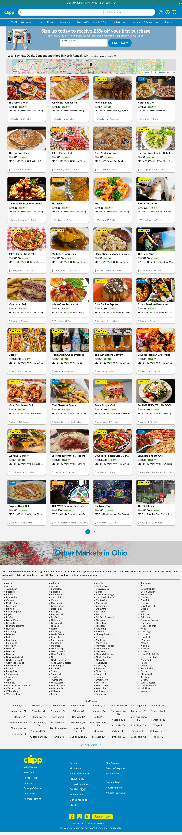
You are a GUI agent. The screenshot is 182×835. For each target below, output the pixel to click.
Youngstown (101, 694)
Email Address (70, 40)
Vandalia (9, 683)
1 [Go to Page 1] (87, 532)
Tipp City (55, 677)
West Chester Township (17, 685)
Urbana (143, 680)
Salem (53, 671)
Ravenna (99, 668)
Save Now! (120, 42)
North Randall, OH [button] (76, 55)
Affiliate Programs (115, 793)
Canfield (143, 597)
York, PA (158, 737)
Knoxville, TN (99, 705)
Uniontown (100, 680)
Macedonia (56, 640)
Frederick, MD (78, 705)
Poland (143, 666)
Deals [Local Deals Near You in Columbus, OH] (40, 22)
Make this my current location (103, 56)
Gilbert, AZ (78, 711)
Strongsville (145, 674)
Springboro (11, 674)
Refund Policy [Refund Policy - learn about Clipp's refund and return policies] (77, 779)
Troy (7, 680)
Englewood (56, 614)
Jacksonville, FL (78, 737)
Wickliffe (144, 688)
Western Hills (12, 688)
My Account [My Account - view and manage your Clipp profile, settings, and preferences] (76, 768)
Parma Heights (12, 666)
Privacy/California (33, 788)
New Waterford (13, 657)
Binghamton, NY (18, 722)
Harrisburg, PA (78, 722)
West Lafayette (58, 685)
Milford (143, 648)
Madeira (99, 640)
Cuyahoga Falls (147, 606)
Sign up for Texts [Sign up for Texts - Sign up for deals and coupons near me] (78, 800)
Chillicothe (10, 603)
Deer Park (55, 609)
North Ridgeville (13, 660)
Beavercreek (101, 589)
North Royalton (58, 660)
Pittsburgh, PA (138, 705)
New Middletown (103, 654)
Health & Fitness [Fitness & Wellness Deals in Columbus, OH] (119, 22)
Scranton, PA (158, 705)
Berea (97, 592)
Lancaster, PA (99, 711)
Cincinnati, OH (39, 731)
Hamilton (99, 623)
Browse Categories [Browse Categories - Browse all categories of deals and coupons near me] (116, 768)
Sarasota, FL (138, 731)
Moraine (99, 651)
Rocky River (11, 671)
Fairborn (144, 614)
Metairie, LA (98, 737)
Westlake (99, 688)
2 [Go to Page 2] (94, 532)
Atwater (9, 586)
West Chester (146, 683)
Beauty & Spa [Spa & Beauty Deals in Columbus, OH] (100, 22)
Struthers (10, 677)
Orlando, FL (118, 731)
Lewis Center (57, 634)
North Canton (102, 657)
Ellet (141, 612)
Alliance (54, 583)
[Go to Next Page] (100, 531)
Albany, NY (19, 705)
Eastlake (99, 612)
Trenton (143, 677)
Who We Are (30, 767)
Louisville (55, 637)
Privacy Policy (31, 778)
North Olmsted (147, 657)
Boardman (55, 594)
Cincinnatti (100, 603)
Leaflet (145, 72)
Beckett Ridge (146, 589)
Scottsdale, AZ (138, 737)
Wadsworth (56, 683)
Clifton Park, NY (38, 737)
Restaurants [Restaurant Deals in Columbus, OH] (66, 22)
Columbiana (56, 606)
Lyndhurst (10, 640)
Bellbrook (55, 592)
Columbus (100, 606)
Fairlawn (144, 617)
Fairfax (8, 617)
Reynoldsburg (146, 668)
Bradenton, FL (18, 734)
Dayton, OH (58, 717)
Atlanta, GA (19, 717)
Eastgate (54, 612)
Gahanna (54, 620)
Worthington (12, 694)
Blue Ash (9, 594)
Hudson (9, 629)
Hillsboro (99, 626)
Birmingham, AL (19, 728)
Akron (8, 583)
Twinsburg (55, 680)
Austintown (100, 586)
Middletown (101, 648)
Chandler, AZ (39, 711)
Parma (143, 663)
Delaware (99, 609)
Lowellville (145, 637)
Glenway (99, 620)
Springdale (55, 674)
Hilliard (54, 626)
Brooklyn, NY (39, 705)
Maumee (54, 646)
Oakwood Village (14, 663)
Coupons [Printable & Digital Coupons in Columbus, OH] (51, 22)
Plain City (99, 666)
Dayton (9, 609)
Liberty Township (103, 634)
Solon (142, 671)
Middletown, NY (118, 705)
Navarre (9, 654)
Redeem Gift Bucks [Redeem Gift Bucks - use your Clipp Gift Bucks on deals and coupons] (79, 773)
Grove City (10, 623)
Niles (52, 657)
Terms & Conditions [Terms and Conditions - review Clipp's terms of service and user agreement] (80, 784)
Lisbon (143, 634)
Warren (98, 683)
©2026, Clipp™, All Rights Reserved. (89, 823)
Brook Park (145, 594)
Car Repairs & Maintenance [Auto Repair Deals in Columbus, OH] (146, 22)
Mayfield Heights (103, 646)
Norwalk (99, 660)
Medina (143, 646)
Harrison (144, 623)
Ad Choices (30, 793)
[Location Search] (129, 12)
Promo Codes (77, 794)
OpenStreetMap (159, 72)
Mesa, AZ (98, 731)
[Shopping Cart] (174, 12)
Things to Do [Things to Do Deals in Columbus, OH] (82, 22)
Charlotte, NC (39, 717)
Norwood (144, 660)
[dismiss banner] (173, 28)
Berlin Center (146, 592)
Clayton (143, 603)
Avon (142, 586)
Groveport (55, 623)
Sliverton (99, 671)
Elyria (8, 614)
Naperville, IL (118, 720)
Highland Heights (14, 626)
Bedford (9, 592)
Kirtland (99, 631)
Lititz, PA (98, 717)
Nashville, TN (118, 725)
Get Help (74, 789)
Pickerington (56, 666)
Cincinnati (55, 603)
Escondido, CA (58, 722)
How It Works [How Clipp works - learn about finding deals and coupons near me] (113, 773)
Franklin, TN (58, 737)
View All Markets (90, 745)
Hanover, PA (78, 717)
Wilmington (100, 691)
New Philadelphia (148, 654)
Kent (142, 629)
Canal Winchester (104, 597)
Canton (9, 600)
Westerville (56, 688)
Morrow (143, 651)
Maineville (10, 643)
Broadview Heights (104, 594)
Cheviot (143, 600)
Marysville (100, 643)
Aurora (53, 586)
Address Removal (33, 799)
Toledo (98, 677)
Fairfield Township (104, 617)
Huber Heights (147, 626)
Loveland (99, 637)
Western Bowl (147, 685)
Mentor (9, 648)
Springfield (100, 674)
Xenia (53, 694)
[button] (179, 3)
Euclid (97, 614)
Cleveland (10, 606)
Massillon (10, 646)
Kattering (99, 629)
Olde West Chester (60, 663)
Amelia (98, 583)
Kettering (10, 631)
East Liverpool (12, 612)
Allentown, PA (18, 711)
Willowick (55, 691)
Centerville (100, 600)
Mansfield (55, 643)
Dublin (143, 609)
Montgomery (57, 651)
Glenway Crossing (149, 620)
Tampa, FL (158, 725)
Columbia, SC (59, 705)
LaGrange (144, 631)
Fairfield (54, 617)
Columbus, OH (58, 711)
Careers (28, 783)
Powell (8, 668)
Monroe (9, 651)
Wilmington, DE (158, 731)
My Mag (74, 805)
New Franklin (57, 654)
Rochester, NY (138, 711)
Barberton (55, 589)
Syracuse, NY (158, 720)
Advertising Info (114, 788)
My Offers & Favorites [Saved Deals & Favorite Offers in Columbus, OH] (22, 22)
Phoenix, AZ (118, 737)
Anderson (144, 583)
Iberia (53, 629)
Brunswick (10, 597)
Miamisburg (56, 648)
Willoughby (11, 691)
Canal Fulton (56, 597)
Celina (53, 600)
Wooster (144, 691)
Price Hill (55, 668)
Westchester (101, 685)
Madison (144, 640)
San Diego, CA (138, 725)
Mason (143, 643)
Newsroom (29, 772)
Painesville (100, 663)
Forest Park (11, 620)
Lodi (7, 637)
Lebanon (9, 634)
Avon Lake (10, 589)
